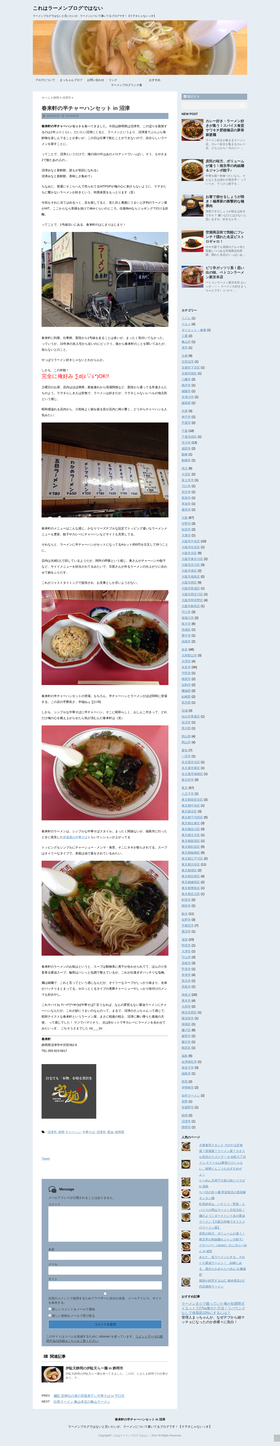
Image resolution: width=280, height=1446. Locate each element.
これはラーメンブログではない (68, 8)
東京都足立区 (191, 894)
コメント (54, 1204)
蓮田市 (186, 509)
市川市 (186, 442)
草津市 (186, 975)
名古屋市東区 (191, 768)
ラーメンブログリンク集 (126, 85)
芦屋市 (186, 422)
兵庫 (185, 411)
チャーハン (73, 1132)
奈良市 (186, 667)
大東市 (186, 535)
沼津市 (52, 1132)
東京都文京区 (191, 835)
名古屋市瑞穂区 (192, 774)
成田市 (186, 448)
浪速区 (186, 629)
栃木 (185, 913)
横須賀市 (188, 1018)
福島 (185, 1056)
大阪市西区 (189, 582)
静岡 (61, 1132)
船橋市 (186, 460)
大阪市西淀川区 (192, 594)
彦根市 (186, 963)
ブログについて (45, 80)
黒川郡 (186, 728)
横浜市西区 (189, 1012)
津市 (185, 347)
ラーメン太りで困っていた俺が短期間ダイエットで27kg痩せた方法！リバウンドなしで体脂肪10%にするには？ (213, 1308)
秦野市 (186, 1036)
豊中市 (186, 635)
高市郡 (186, 702)
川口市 (186, 486)
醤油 (110, 1132)
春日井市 (188, 779)
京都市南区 (189, 373)
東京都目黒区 (191, 876)
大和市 (186, 1006)
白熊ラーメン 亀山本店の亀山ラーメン (82, 1401)
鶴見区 (186, 1047)
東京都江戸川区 (192, 858)
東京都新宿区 (191, 841)
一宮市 (186, 756)
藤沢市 (186, 1042)
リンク (113, 80)
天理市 (186, 661)
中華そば (88, 1132)
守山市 (186, 957)
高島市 (186, 986)
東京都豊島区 (191, 888)
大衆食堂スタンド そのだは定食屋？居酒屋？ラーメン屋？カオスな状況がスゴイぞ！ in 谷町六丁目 (222, 1151)
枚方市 (186, 623)
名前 (51, 1249)
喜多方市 (188, 1067)
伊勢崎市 (188, 1087)
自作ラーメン (191, 1095)
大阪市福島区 (191, 576)
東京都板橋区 (191, 852)
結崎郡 (186, 696)
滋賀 (185, 939)
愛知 (185, 750)
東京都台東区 (191, 823)
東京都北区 (189, 811)
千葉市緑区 (189, 436)
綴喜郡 (186, 403)
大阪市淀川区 (191, 565)
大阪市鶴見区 (191, 606)
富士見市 (188, 480)
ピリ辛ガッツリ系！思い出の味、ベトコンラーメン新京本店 (225, 272)
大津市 (186, 951)
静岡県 (119, 1132)
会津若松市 (189, 1061)
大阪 (185, 517)
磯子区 (186, 1030)
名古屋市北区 (191, 762)
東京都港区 (189, 870)
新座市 (186, 498)
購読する (192, 96)
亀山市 (186, 341)
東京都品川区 (191, 829)
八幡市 (186, 379)
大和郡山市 (189, 655)
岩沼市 (186, 722)
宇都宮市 (188, 925)
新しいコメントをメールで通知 (73, 1309)
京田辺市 (188, 361)
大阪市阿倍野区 (192, 600)
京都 (185, 355)
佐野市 (186, 919)
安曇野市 (188, 1107)
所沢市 (186, 492)
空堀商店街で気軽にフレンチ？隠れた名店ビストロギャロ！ (225, 236)
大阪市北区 (189, 553)
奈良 (185, 649)
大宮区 (186, 474)
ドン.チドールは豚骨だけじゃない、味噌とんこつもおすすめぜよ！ (221, 1168)
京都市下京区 (191, 367)
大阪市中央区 (191, 541)
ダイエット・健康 (194, 330)
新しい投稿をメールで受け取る (73, 1315)
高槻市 (186, 641)
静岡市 (186, 1127)
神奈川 (186, 994)
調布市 (186, 905)
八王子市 (188, 793)
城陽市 (186, 391)
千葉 (185, 431)
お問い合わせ (95, 80)
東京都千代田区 (192, 817)
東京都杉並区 (191, 846)
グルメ (186, 324)
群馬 (185, 1081)
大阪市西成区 (191, 588)
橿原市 (186, 679)
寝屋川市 (188, 618)
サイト (53, 1279)
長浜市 (186, 980)
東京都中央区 (191, 805)
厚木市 (186, 1000)
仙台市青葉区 (191, 716)
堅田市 (186, 945)
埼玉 (185, 468)
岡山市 (186, 742)
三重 (185, 336)
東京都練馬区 (191, 882)
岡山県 (186, 736)
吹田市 (186, 529)
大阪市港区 (189, 570)
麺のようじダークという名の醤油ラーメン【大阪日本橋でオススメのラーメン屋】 (222, 1221)
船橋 (185, 454)
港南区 (186, 1024)
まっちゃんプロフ (71, 80)
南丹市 (186, 385)
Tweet (46, 1158)
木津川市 (188, 397)
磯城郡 (186, 690)
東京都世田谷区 (192, 799)
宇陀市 (186, 673)
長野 (185, 1101)
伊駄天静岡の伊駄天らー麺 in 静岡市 (94, 1368)
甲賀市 (186, 969)
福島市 (186, 1073)
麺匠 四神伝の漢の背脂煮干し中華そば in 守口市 (89, 1396)
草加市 (186, 503)
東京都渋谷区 (191, 864)
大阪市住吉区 (191, 547)
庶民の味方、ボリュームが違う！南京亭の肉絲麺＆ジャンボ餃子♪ (225, 165)
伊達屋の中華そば (75, 837)
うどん (186, 318)
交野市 (186, 523)
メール (53, 1264)
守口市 (186, 612)
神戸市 (186, 417)
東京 (185, 788)
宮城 (185, 710)
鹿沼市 (186, 931)
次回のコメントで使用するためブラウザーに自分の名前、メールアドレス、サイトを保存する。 (105, 1300)
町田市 (186, 900)
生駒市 (186, 685)
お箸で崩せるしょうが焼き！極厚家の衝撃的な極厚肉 (225, 201)
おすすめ (154, 80)
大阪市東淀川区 (192, 559)
